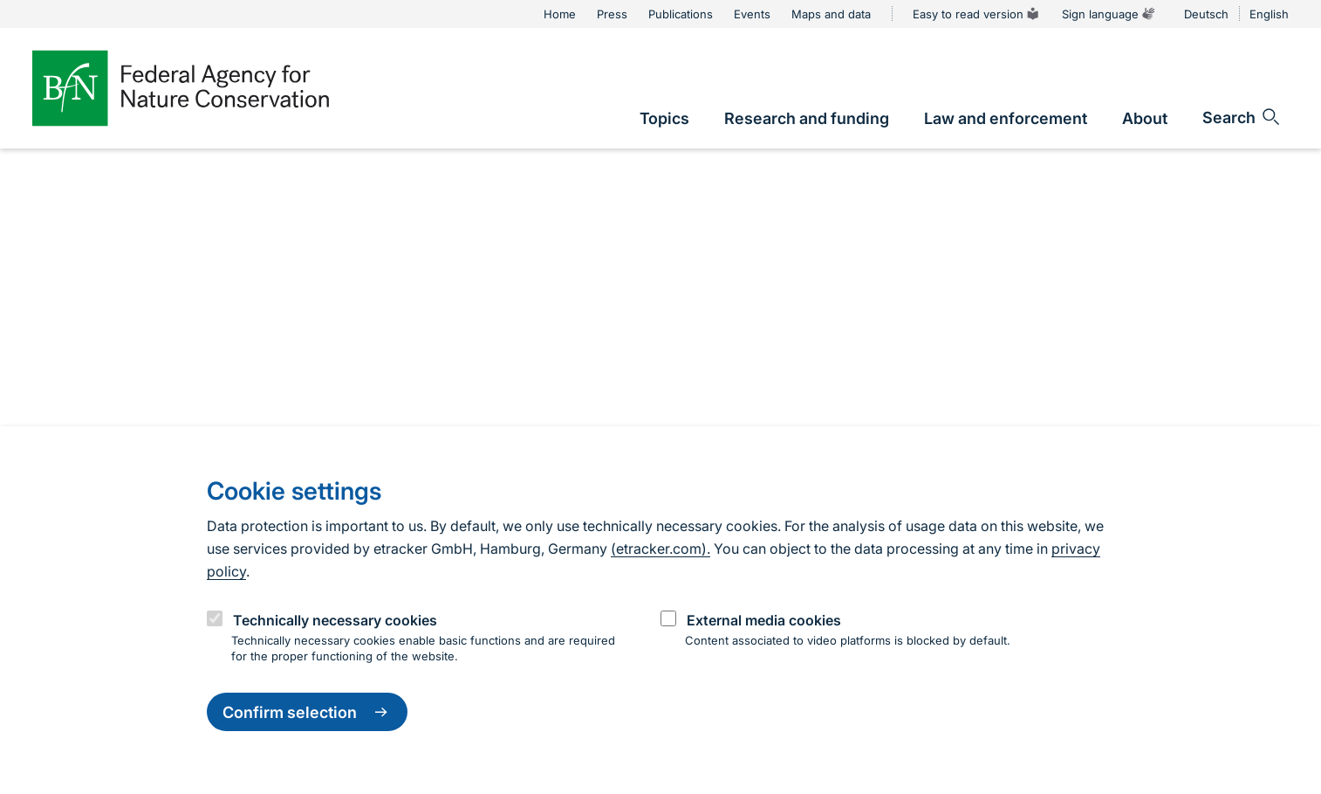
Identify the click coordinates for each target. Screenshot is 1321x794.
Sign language (1109, 13)
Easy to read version (977, 13)
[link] (664, 118)
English (1269, 14)
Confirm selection (307, 711)
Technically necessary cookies (335, 620)
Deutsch (1206, 14)
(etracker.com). (660, 548)
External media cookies (764, 620)
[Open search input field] (1242, 117)
